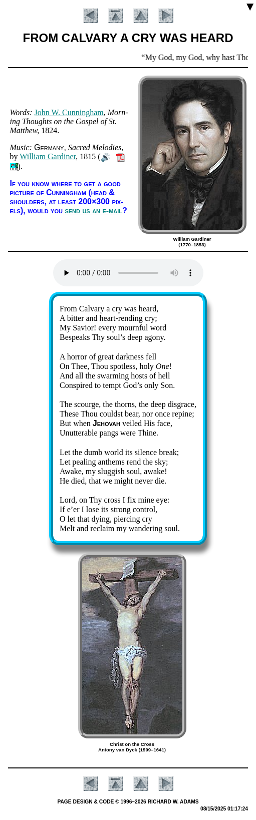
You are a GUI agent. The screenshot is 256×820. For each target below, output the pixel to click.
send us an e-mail (93, 210)
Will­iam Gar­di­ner (48, 156)
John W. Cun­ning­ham (69, 112)
